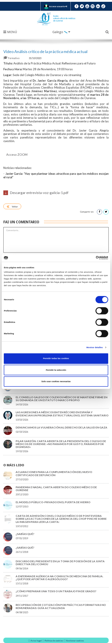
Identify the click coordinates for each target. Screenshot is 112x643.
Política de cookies (54, 640)
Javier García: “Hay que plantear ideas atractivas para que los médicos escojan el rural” (56, 175)
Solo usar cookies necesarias (56, 381)
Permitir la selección (56, 370)
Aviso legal (36, 640)
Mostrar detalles (94, 347)
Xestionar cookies (75, 640)
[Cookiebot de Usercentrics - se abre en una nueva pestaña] (88, 258)
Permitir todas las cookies (56, 358)
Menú (10, 32)
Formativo (11, 58)
